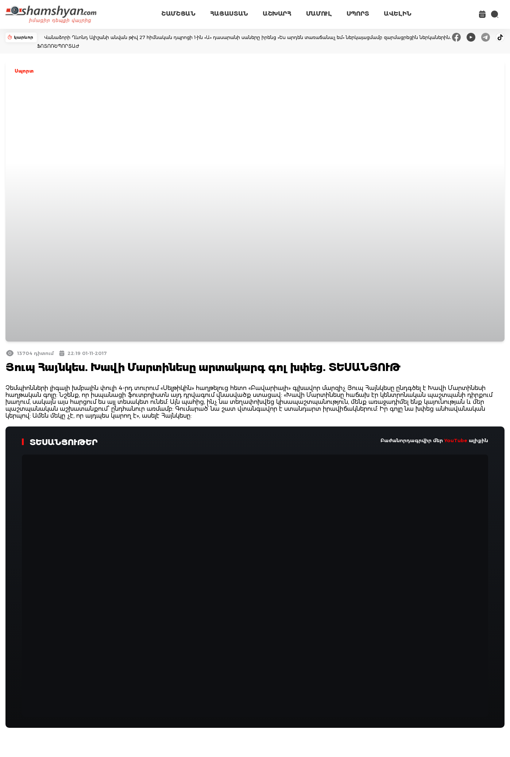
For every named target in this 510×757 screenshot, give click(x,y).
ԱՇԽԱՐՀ (277, 13)
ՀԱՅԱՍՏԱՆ (229, 13)
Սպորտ (24, 71)
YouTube (455, 440)
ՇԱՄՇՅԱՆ (178, 13)
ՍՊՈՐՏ (358, 13)
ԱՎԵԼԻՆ (398, 13)
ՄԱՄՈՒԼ (319, 13)
